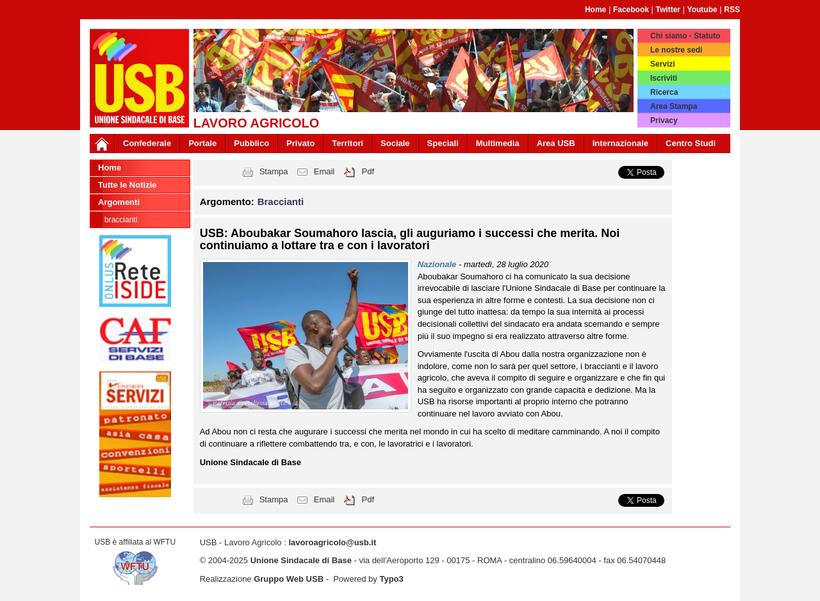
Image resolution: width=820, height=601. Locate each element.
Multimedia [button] (498, 143)
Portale (202, 143)
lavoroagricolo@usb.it (332, 542)
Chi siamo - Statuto (685, 35)
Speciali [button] (443, 143)
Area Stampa (673, 106)
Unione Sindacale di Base (301, 560)
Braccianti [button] (281, 201)
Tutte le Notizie (127, 185)
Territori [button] (347, 143)
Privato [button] (300, 143)
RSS (732, 9)
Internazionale (620, 143)
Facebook (631, 9)
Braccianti (120, 219)
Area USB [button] (556, 143)
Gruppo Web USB (289, 579)
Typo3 (391, 579)
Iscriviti (663, 78)
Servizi (662, 64)
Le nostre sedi (676, 49)
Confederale (147, 143)
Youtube (702, 9)
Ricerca (664, 92)
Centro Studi (691, 143)
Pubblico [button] (251, 143)
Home (595, 9)
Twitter (668, 9)
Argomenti (119, 202)
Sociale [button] (395, 143)
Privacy (664, 120)
